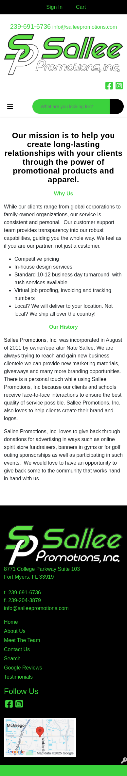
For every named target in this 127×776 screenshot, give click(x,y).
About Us (15, 631)
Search (12, 658)
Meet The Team (22, 640)
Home (11, 622)
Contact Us (17, 649)
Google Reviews (23, 667)
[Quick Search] (71, 106)
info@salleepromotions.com (84, 27)
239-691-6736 (30, 26)
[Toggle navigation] (10, 106)
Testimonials (18, 677)
